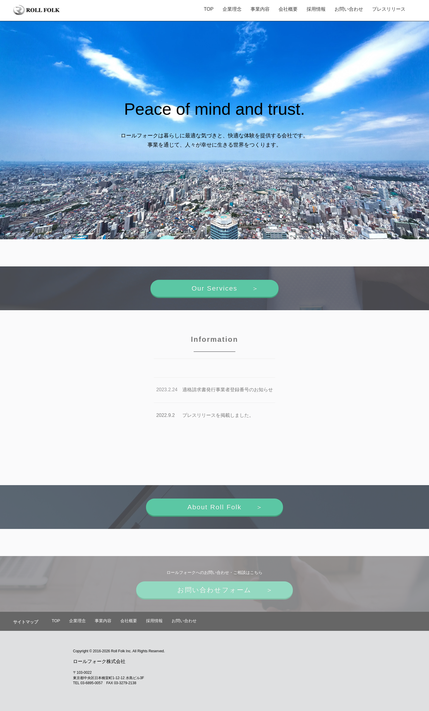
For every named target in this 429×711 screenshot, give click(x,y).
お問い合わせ (347, 9)
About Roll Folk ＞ (214, 507)
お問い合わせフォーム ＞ (214, 590)
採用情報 (314, 9)
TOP (207, 9)
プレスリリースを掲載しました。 (218, 415)
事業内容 (258, 9)
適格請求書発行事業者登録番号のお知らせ (227, 389)
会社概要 (286, 9)
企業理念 (230, 9)
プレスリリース (387, 9)
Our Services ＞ (214, 288)
